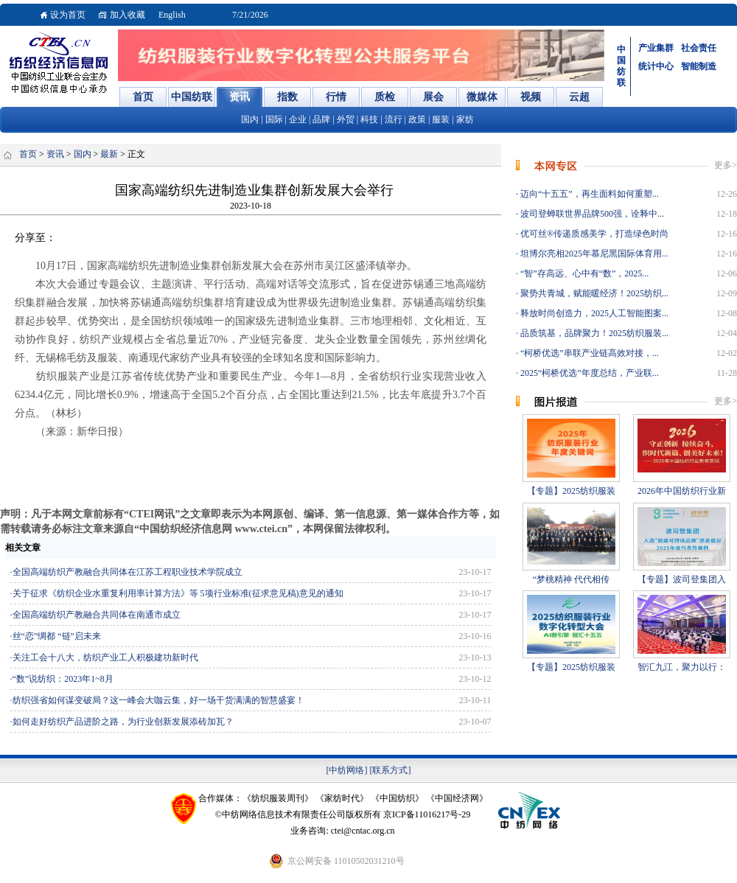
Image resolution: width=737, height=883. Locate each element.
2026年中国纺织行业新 (682, 491)
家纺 (465, 119)
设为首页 (67, 15)
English (172, 15)
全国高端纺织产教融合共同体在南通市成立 (97, 615)
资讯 (55, 154)
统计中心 (656, 66)
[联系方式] (390, 770)
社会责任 (698, 48)
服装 (441, 119)
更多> (725, 165)
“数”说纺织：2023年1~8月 (63, 679)
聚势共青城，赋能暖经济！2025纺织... (593, 293)
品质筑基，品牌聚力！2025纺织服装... (593, 333)
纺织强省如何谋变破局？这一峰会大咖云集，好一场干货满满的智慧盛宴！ (158, 700)
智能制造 (698, 66)
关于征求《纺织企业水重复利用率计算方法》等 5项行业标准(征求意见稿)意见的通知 (178, 593)
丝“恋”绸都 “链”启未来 (57, 636)
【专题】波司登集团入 (682, 579)
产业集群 (656, 48)
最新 (109, 154)
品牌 (321, 119)
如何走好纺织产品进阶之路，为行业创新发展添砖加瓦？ (123, 721)
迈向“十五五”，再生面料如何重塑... (588, 194)
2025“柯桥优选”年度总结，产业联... (588, 373)
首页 (28, 154)
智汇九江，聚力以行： (682, 667)
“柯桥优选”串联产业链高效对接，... (588, 353)
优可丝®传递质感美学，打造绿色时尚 (593, 233)
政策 (417, 119)
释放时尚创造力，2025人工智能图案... (593, 313)
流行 (393, 119)
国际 (274, 119)
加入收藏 (127, 15)
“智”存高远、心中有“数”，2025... (583, 273)
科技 (369, 119)
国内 (250, 119)
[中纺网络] (347, 770)
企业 (298, 119)
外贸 (345, 119)
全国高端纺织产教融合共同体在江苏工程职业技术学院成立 (127, 572)
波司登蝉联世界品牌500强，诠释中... (591, 214)
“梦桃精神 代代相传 (571, 579)
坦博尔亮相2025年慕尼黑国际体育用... (593, 253)
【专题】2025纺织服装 (571, 491)
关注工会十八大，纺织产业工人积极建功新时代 (105, 657)
